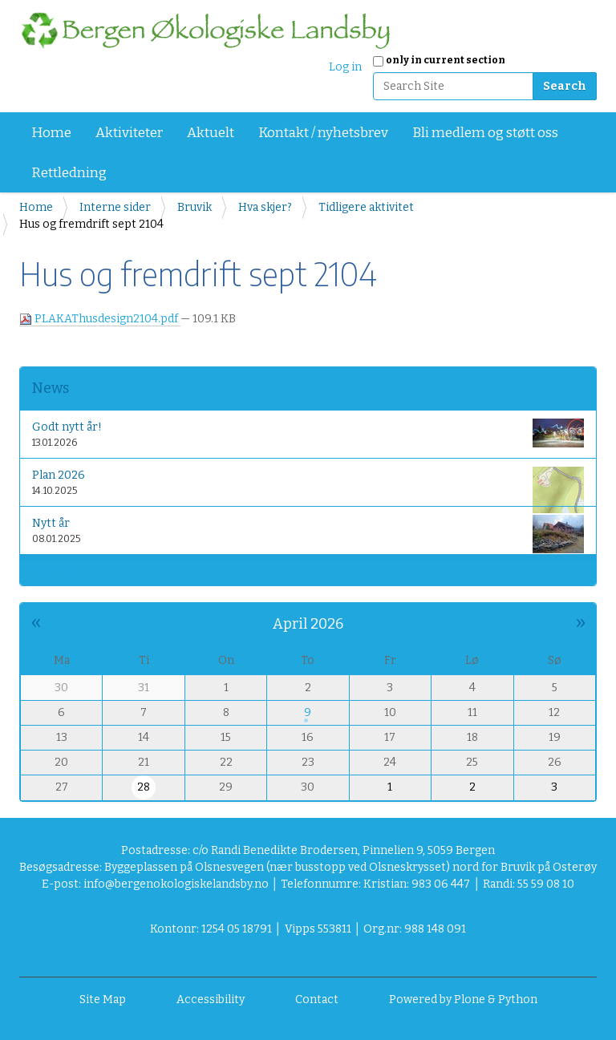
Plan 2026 (308, 485)
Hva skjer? (265, 207)
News (50, 388)
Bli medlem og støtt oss (485, 132)
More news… (60, 570)
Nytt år (308, 533)
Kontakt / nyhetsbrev (323, 132)
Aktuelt (210, 132)
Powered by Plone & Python (463, 999)
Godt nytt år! (308, 433)
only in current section (445, 60)
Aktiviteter (129, 132)
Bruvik (194, 207)
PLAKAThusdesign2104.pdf (99, 319)
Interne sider (115, 207)
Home (51, 132)
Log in (345, 67)
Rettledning (69, 172)
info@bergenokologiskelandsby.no (176, 884)
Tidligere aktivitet (366, 207)
